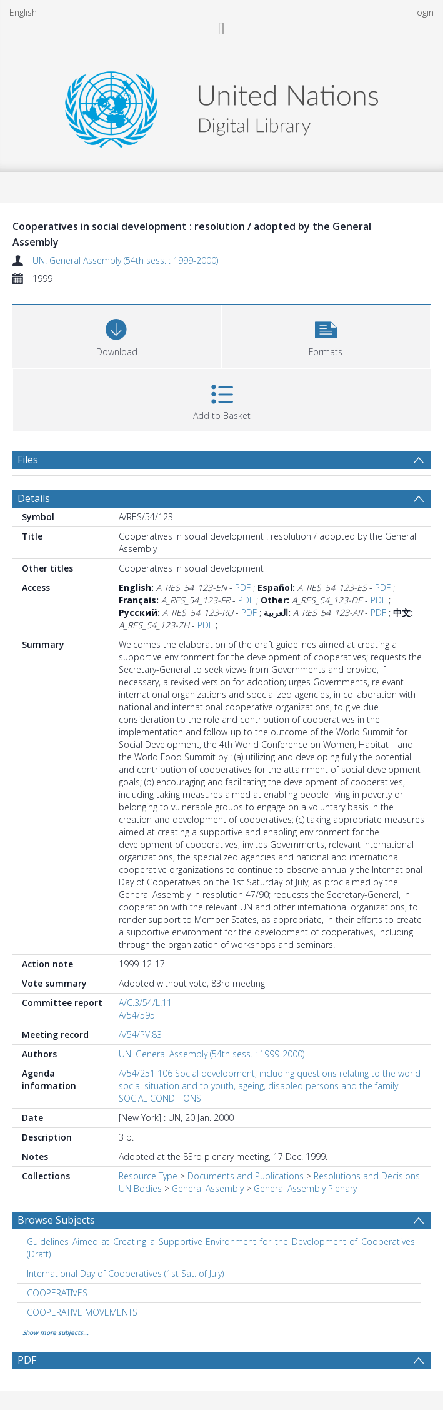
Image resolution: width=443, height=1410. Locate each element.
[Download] (116, 335)
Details (33, 498)
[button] (326, 335)
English (23, 12)
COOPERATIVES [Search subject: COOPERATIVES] (57, 1293)
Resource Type (148, 1176)
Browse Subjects (56, 1220)
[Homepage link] (221, 106)
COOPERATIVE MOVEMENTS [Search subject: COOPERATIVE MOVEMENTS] (82, 1312)
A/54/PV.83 (140, 1034)
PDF (243, 587)
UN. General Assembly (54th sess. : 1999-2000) (125, 260)
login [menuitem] (424, 12)
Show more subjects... (55, 1332)
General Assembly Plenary (305, 1188)
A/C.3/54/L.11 (145, 1003)
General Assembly (208, 1188)
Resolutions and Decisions (367, 1176)
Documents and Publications (245, 1176)
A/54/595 (137, 1015)
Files (27, 459)
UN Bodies (140, 1188)
